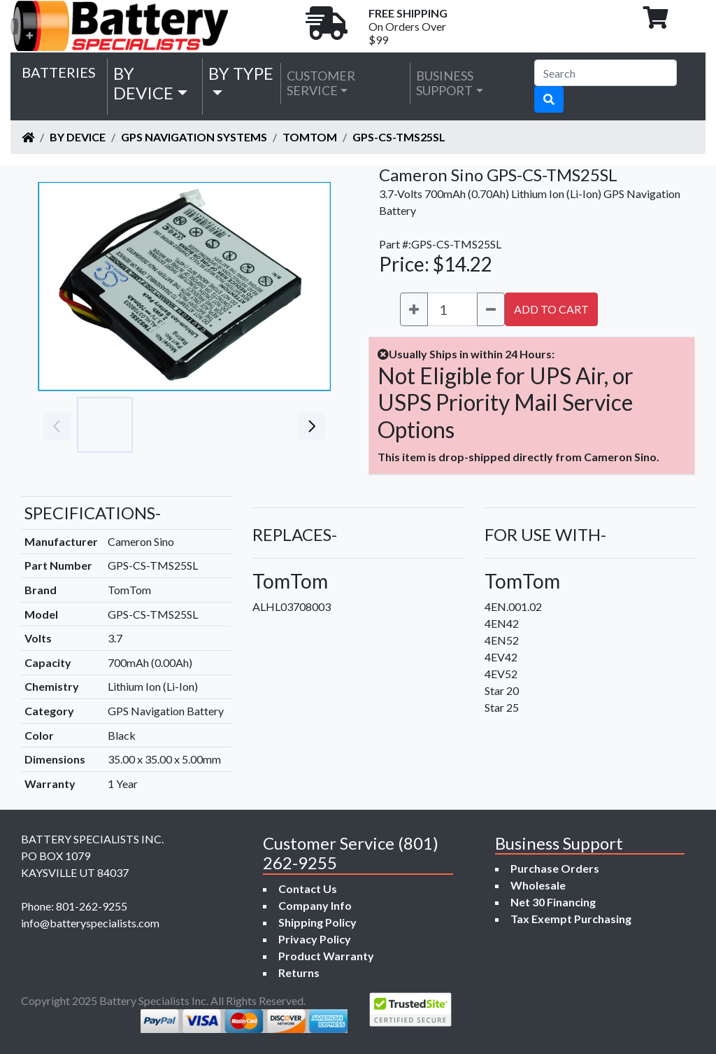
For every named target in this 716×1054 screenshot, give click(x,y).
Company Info (315, 905)
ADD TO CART (551, 309)
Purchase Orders (554, 868)
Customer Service (321, 83)
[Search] (605, 72)
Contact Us (307, 888)
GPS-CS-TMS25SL (398, 136)
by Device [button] (143, 83)
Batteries (59, 72)
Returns (299, 972)
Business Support (444, 83)
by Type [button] (240, 73)
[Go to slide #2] (166, 425)
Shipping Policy (317, 922)
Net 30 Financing (553, 901)
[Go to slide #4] (289, 425)
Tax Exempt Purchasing (570, 918)
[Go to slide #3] (228, 425)
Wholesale (538, 885)
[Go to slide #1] (105, 425)
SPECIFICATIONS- (92, 513)
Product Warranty (326, 955)
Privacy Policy (314, 939)
